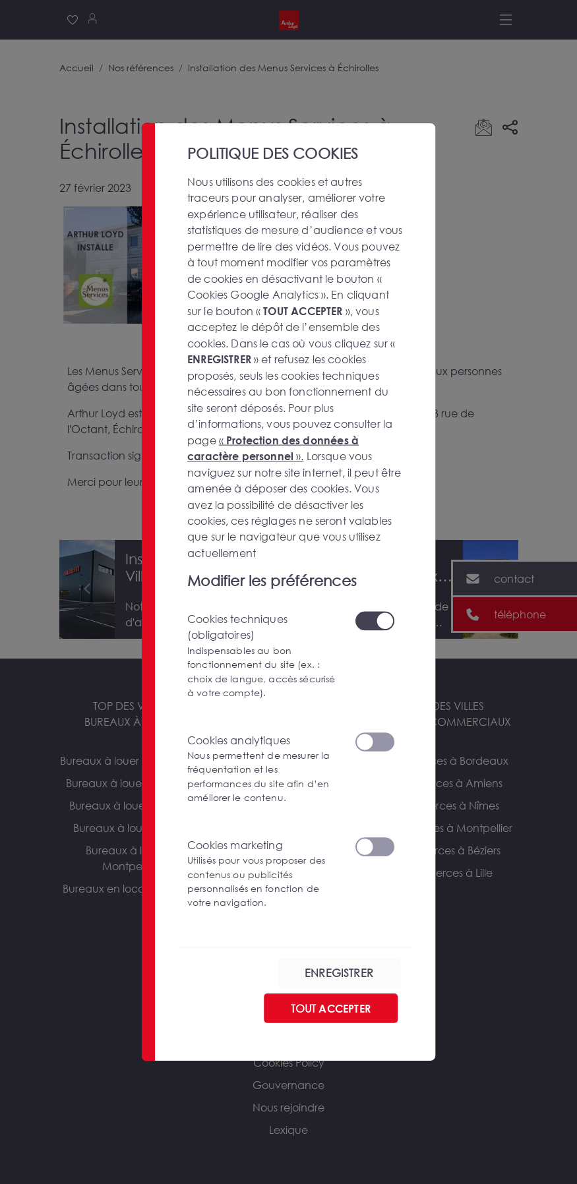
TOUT (330, 1008)
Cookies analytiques (262, 768)
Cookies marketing (262, 873)
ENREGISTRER (339, 973)
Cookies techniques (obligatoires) (262, 655)
